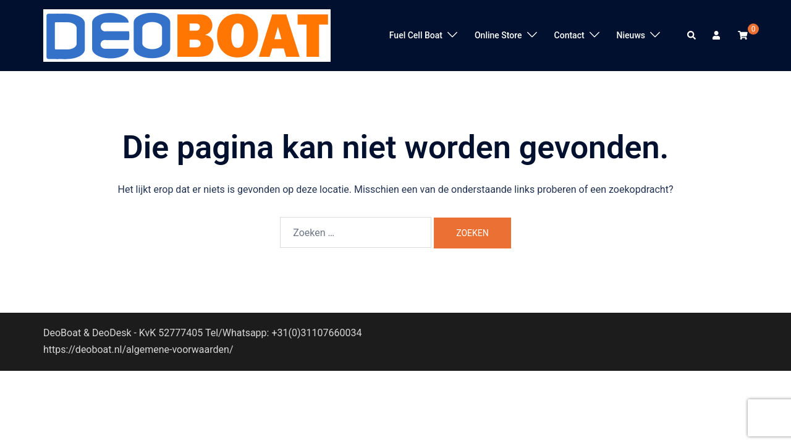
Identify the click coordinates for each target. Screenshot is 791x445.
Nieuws (631, 35)
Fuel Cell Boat (415, 35)
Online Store (498, 35)
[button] (692, 35)
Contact (569, 35)
